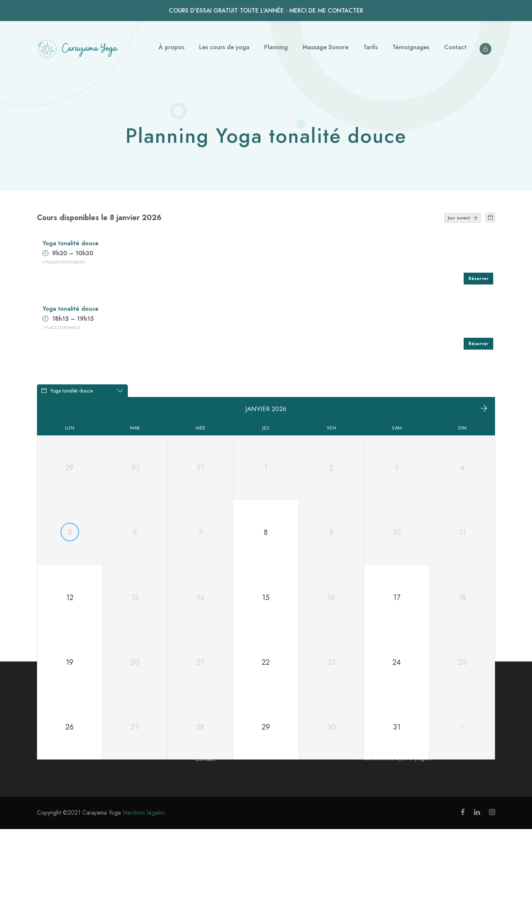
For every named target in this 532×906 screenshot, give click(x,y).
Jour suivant (462, 218)
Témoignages (410, 47)
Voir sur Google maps (382, 805)
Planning (276, 47)
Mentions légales (144, 889)
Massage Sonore (325, 47)
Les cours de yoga (224, 47)
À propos (171, 47)
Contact (455, 47)
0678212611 (379, 820)
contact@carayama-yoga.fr (398, 835)
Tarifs (370, 47)
